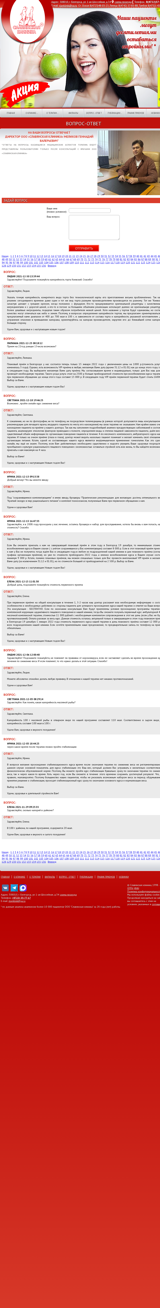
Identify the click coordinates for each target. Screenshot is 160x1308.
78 (110, 259)
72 (89, 259)
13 (41, 256)
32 (109, 256)
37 (127, 256)
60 (46, 259)
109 (72, 262)
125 (153, 262)
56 (32, 259)
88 (146, 259)
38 (130, 256)
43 (148, 256)
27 (91, 256)
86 (139, 259)
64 (60, 259)
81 (121, 259)
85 (135, 259)
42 (144, 256)
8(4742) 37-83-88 (128, 5)
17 (56, 256)
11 (34, 256)
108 (67, 262)
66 (67, 259)
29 (98, 256)
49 (6, 259)
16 (52, 256)
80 (117, 259)
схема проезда (123, 2)
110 (77, 262)
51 (14, 259)
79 (114, 259)
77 (107, 259)
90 (153, 259)
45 (155, 256)
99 (21, 262)
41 (141, 256)
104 (46, 262)
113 (92, 262)
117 (113, 262)
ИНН (136, 888)
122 (138, 262)
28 (95, 256)
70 (81, 259)
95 (7, 262)
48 (3, 259)
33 (112, 256)
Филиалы (73, 113)
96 (10, 262)
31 (105, 256)
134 (34, 265)
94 (3, 262)
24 (80, 256)
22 (73, 256)
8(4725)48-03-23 (99, 5)
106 (56, 262)
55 (28, 259)
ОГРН (130, 888)
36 (123, 256)
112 (87, 262)
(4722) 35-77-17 (21, 897)
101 (31, 262)
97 (14, 262)
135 (39, 265)
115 (102, 262)
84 (131, 259)
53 (21, 259)
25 (84, 256)
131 (19, 265)
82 (124, 259)
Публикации (86, 876)
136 (44, 265)
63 (56, 259)
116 (107, 262)
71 (85, 259)
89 (149, 259)
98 (17, 262)
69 (78, 259)
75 (99, 259)
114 (97, 262)
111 (82, 262)
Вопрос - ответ (94, 113)
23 (77, 256)
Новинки (124, 876)
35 (120, 256)
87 (142, 259)
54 (24, 259)
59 (42, 259)
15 (48, 256)
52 (17, 259)
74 (96, 259)
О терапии (35, 876)
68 (74, 259)
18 (59, 256)
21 (70, 256)
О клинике (19, 876)
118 (117, 262)
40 (137, 256)
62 (53, 259)
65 (64, 259)
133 (29, 265)
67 (71, 259)
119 (123, 262)
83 (128, 259)
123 (143, 262)
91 (157, 259)
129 (9, 265)
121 (133, 262)
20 (66, 256)
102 (36, 262)
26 (88, 256)
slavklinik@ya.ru (68, 5)
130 (14, 265)
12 (38, 256)
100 (26, 262)
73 (92, 259)
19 (63, 256)
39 (134, 256)
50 (10, 259)
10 (31, 256)
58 (39, 259)
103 (41, 262)
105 (51, 262)
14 (45, 256)
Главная (11, 113)
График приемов (135, 113)
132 (24, 265)
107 (62, 262)
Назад (5, 256)
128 (4, 265)
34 (116, 256)
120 (128, 262)
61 (49, 259)
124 (148, 262)
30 (102, 256)
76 (103, 259)
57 (35, 259)
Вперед (52, 265)
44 (152, 256)
